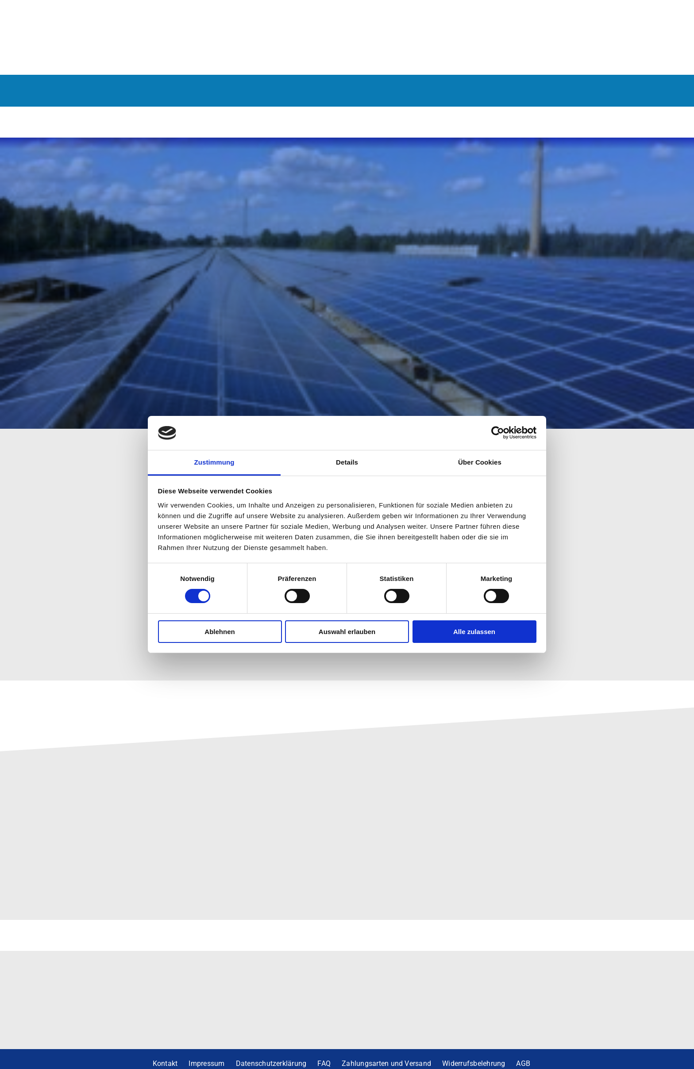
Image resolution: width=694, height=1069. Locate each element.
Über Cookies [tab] (479, 462)
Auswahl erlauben (347, 631)
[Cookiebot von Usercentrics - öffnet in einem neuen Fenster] (497, 432)
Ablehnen (219, 631)
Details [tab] (347, 462)
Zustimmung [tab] (214, 462)
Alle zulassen (474, 631)
